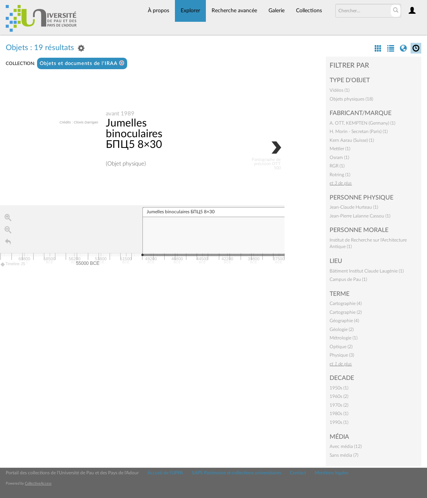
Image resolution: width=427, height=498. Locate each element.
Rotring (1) (340, 174)
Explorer (190, 10)
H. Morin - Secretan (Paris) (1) (359, 131)
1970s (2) (339, 405)
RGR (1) (337, 166)
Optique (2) (341, 346)
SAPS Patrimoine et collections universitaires (236, 472)
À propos (158, 10)
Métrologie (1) (343, 338)
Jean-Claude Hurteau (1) (354, 207)
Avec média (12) (346, 446)
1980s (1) (339, 413)
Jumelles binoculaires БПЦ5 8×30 (134, 134)
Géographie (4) (344, 320)
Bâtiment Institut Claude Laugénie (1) (367, 271)
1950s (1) (339, 388)
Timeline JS (13, 265)
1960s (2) (339, 396)
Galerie (276, 10)
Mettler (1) (340, 148)
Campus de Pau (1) (348, 279)
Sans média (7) (344, 455)
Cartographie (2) (346, 312)
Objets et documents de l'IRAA (82, 63)
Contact (298, 472)
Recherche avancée (234, 10)
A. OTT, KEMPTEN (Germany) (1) (362, 123)
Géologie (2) (342, 329)
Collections (309, 10)
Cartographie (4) (346, 303)
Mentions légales (331, 472)
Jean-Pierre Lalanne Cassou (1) (360, 216)
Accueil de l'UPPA (165, 472)
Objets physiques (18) (351, 99)
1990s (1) (339, 422)
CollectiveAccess (38, 483)
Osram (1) (339, 157)
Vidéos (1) (339, 90)
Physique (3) (342, 355)
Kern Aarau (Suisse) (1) (352, 140)
